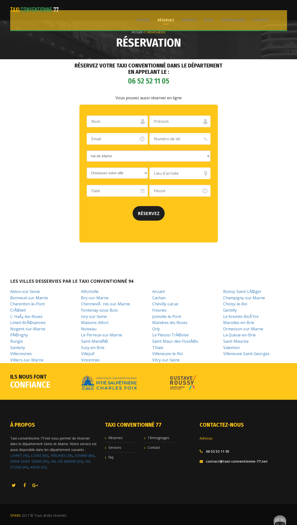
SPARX (15, 515)
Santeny (17, 347)
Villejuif (87, 353)
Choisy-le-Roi (235, 304)
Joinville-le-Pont (166, 316)
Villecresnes (21, 353)
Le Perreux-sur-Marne (101, 335)
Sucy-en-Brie (92, 347)
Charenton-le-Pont (27, 304)
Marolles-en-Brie (238, 322)
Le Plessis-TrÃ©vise (170, 335)
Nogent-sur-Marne (27, 329)
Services (187, 10)
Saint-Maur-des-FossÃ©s (175, 341)
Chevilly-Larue (165, 304)
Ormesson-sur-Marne (243, 329)
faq (110, 457)
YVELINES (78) (61, 455)
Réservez (163, 10)
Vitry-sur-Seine (166, 360)
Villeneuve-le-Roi (167, 353)
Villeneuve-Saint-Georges (246, 353)
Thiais (157, 347)
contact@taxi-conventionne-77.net (237, 461)
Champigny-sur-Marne (244, 297)
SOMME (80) (84, 455)
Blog (206, 10)
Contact (259, 10)
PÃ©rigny (19, 335)
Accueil (141, 10)
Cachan (159, 297)
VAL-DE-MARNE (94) (67, 461)
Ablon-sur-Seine (25, 291)
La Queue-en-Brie (239, 335)
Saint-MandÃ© (94, 341)
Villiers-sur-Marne (26, 360)
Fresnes (159, 310)
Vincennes (90, 360)
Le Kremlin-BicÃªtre (241, 316)
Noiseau (88, 329)
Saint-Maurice (236, 341)
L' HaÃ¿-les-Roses (26, 316)
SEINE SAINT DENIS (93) (29, 461)
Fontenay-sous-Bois (99, 310)
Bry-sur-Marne (95, 297)
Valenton (231, 347)
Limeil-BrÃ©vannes (28, 322)
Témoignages (230, 10)
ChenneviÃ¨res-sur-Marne (105, 304)
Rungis (16, 341)
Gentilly (230, 310)
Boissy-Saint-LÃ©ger (242, 291)
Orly (156, 329)
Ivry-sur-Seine (94, 316)
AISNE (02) (38, 467)
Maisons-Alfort (95, 322)
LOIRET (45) (19, 455)
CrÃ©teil (18, 310)
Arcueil (158, 291)
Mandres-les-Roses (169, 322)
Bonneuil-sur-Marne (29, 297)
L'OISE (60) (39, 455)
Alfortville (90, 291)
